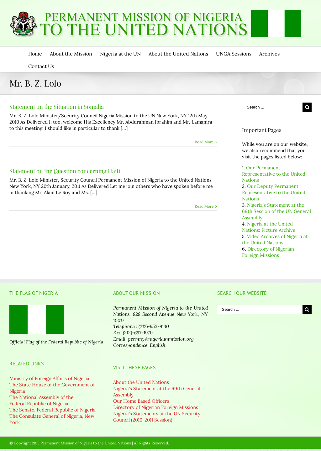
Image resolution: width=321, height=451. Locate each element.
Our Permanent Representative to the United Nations (273, 174)
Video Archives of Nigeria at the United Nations (275, 239)
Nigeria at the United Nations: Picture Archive (268, 227)
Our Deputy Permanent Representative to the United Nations (273, 192)
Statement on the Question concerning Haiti (64, 171)
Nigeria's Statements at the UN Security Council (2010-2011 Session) (156, 417)
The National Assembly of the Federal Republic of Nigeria (41, 400)
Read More (204, 142)
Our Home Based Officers (141, 401)
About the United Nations (141, 382)
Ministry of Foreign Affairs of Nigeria (49, 378)
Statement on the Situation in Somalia (56, 106)
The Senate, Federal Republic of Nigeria (52, 410)
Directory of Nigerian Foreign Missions (268, 252)
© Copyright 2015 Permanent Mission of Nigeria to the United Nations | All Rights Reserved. (89, 443)
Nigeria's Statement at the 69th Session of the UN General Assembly (276, 211)
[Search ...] (272, 107)
